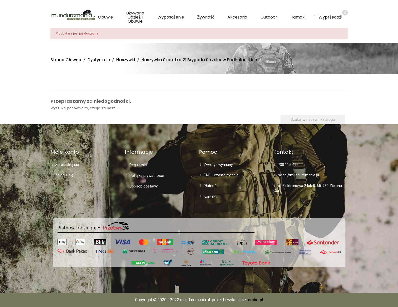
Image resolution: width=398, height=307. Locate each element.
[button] (315, 17)
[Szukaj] (312, 120)
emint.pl (255, 299)
